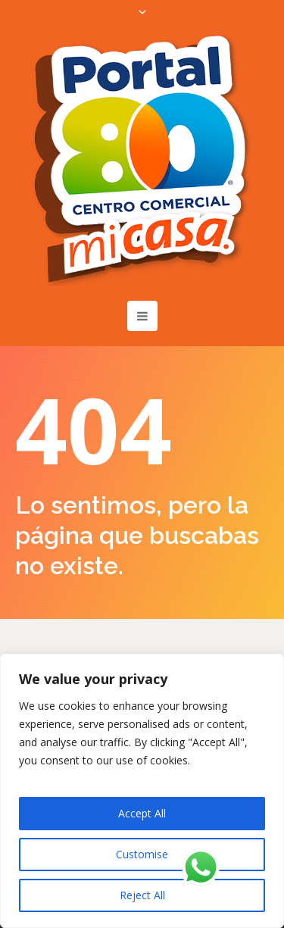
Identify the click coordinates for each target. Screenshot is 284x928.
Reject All (142, 895)
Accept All (142, 813)
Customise (142, 854)
